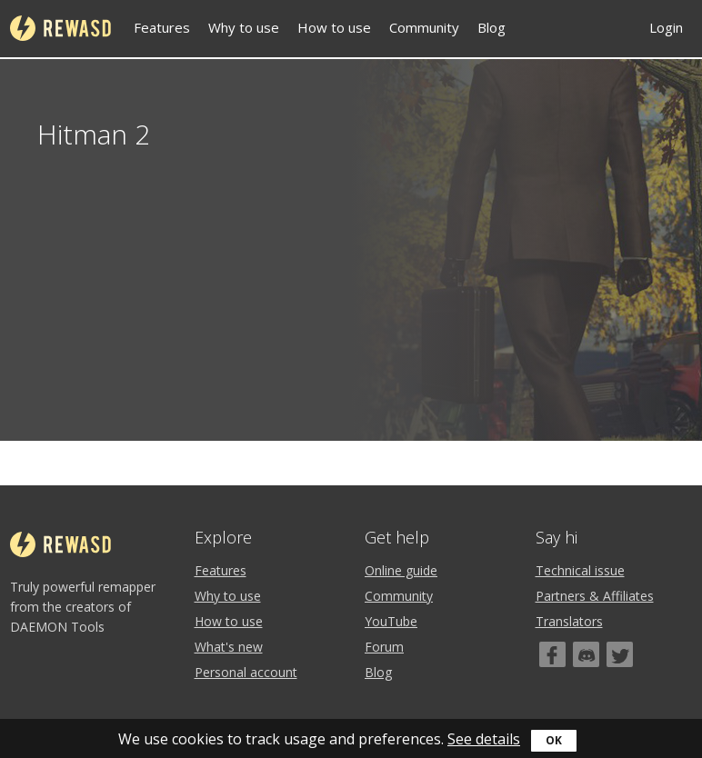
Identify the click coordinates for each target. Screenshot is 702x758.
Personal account (246, 672)
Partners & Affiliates (595, 595)
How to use (334, 27)
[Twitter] (620, 654)
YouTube (391, 621)
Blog (491, 27)
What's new (229, 646)
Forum (384, 646)
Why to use (243, 27)
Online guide (401, 570)
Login (666, 27)
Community (424, 27)
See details (483, 739)
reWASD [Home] (60, 28)
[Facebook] (552, 654)
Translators (569, 621)
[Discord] (586, 654)
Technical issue (580, 570)
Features (162, 27)
